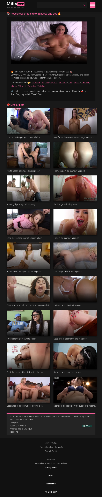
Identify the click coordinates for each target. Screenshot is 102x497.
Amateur (85, 83)
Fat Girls (41, 86)
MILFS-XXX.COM (51, 443)
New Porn (36, 83)
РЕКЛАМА (86, 426)
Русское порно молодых (20, 429)
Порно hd (13, 432)
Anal (70, 83)
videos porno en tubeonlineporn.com (62, 416)
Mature (14, 86)
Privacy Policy (51, 467)
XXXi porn (13, 422)
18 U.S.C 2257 (51, 492)
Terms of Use (51, 484)
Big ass (45, 83)
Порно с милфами (18, 426)
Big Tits (53, 83)
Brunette (62, 83)
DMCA (51, 476)
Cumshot (32, 86)
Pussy (76, 83)
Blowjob (22, 86)
